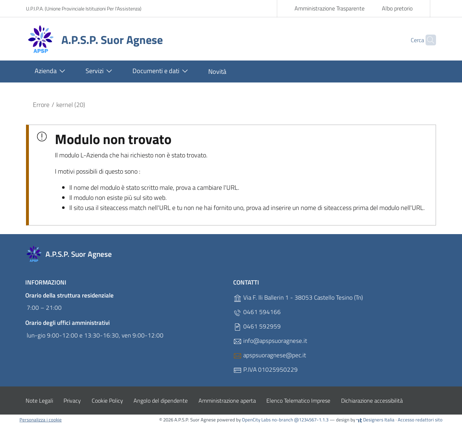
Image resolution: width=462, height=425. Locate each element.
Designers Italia (375, 419)
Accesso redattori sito (420, 419)
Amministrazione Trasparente (330, 8)
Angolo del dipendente (161, 400)
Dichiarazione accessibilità (372, 400)
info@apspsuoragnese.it (270, 341)
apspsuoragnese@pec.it (269, 355)
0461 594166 (257, 312)
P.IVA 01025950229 (265, 370)
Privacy (72, 400)
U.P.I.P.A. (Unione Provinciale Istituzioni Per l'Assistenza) (83, 8)
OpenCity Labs (257, 419)
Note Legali (39, 400)
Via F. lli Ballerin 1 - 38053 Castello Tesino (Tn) (298, 298)
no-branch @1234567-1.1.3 (300, 419)
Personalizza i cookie (40, 419)
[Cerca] (427, 40)
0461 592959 (257, 326)
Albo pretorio (397, 8)
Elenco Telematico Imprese (298, 400)
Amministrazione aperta (227, 400)
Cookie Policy (107, 400)
